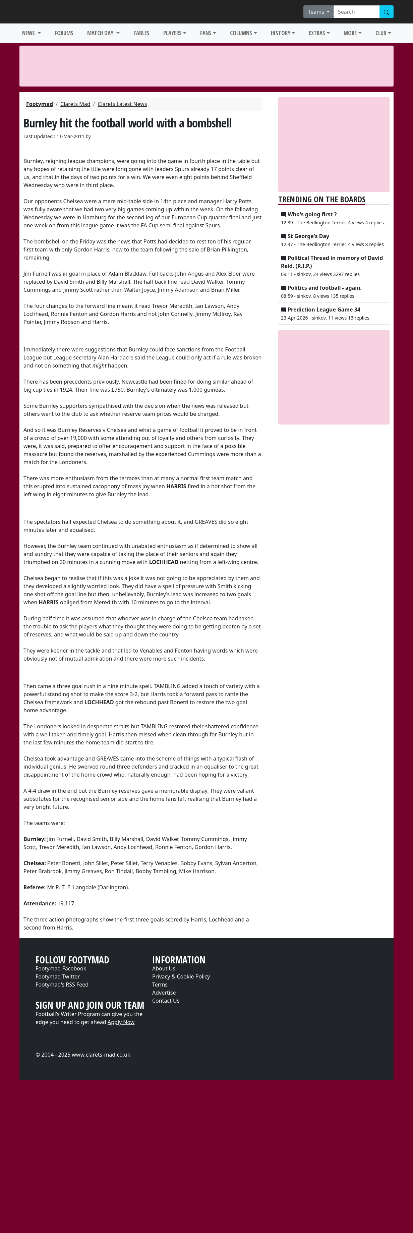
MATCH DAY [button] (101, 33)
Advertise (164, 992)
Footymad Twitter (58, 976)
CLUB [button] (381, 33)
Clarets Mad (75, 104)
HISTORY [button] (280, 33)
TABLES (141, 33)
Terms (160, 984)
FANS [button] (206, 33)
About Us (163, 968)
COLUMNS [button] (241, 33)
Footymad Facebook (61, 968)
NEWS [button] (29, 33)
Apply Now (121, 1022)
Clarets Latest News (122, 104)
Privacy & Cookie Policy (181, 976)
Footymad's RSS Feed (62, 984)
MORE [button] (350, 33)
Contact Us (165, 1000)
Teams (317, 11)
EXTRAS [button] (317, 33)
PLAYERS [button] (172, 33)
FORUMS (64, 33)
